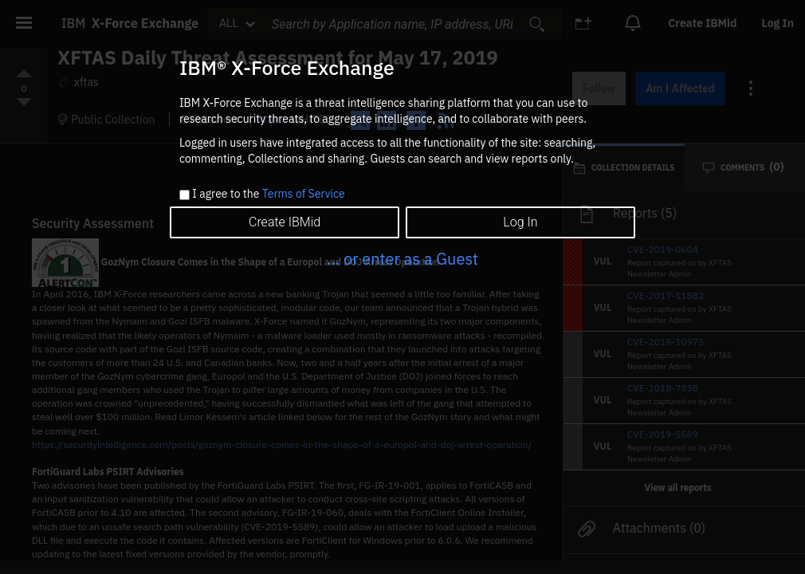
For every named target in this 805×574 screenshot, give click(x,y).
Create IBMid (284, 222)
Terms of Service (303, 194)
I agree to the (268, 194)
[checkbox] (184, 195)
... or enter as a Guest (402, 258)
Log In (520, 222)
